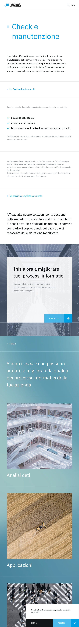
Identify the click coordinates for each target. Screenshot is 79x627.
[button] (39, 623)
